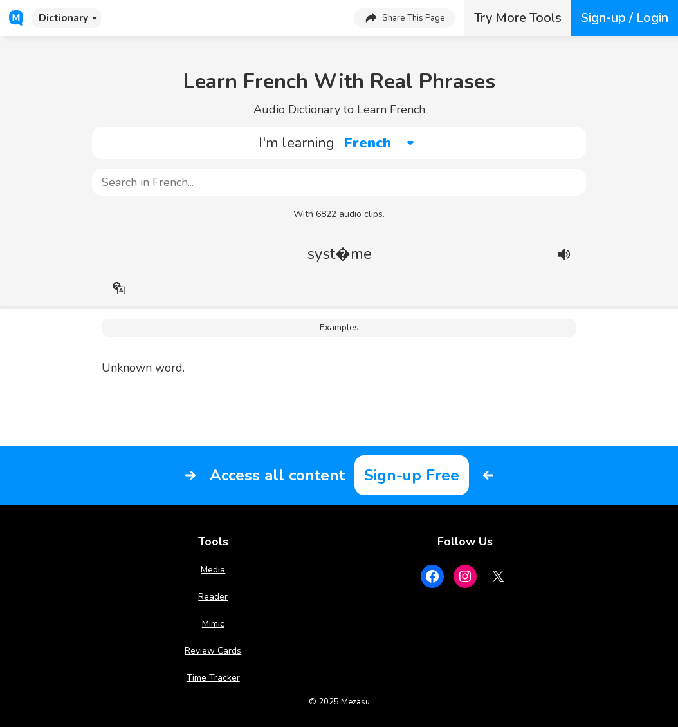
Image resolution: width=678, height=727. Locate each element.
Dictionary (63, 18)
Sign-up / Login (624, 17)
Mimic (213, 624)
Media (213, 569)
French (367, 143)
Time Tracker (213, 678)
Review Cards (213, 651)
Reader (213, 596)
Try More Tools (518, 17)
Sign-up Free (411, 475)
